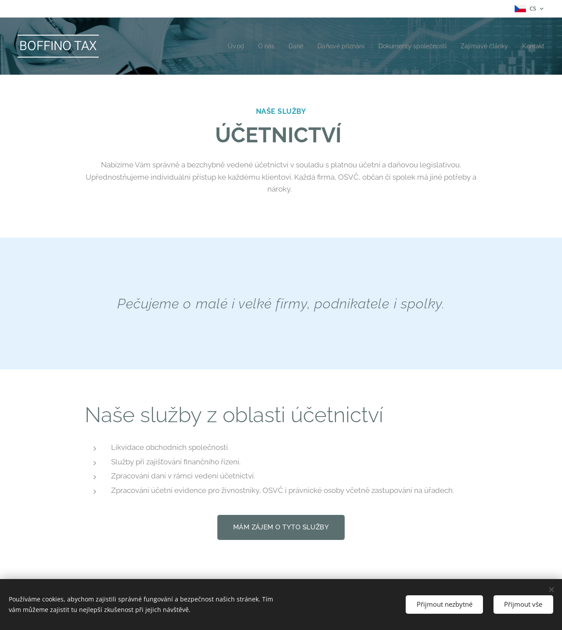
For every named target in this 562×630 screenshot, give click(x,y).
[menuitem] (219, 46)
